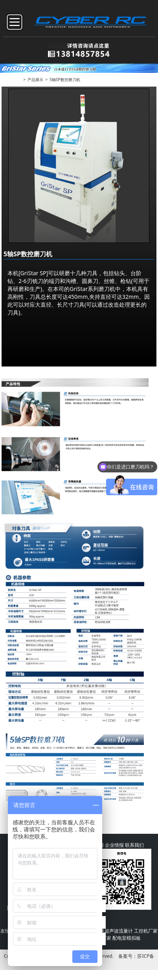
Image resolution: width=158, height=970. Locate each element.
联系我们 (134, 845)
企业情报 (114, 845)
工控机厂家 (146, 930)
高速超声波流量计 (114, 930)
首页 (17, 79)
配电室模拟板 (126, 938)
